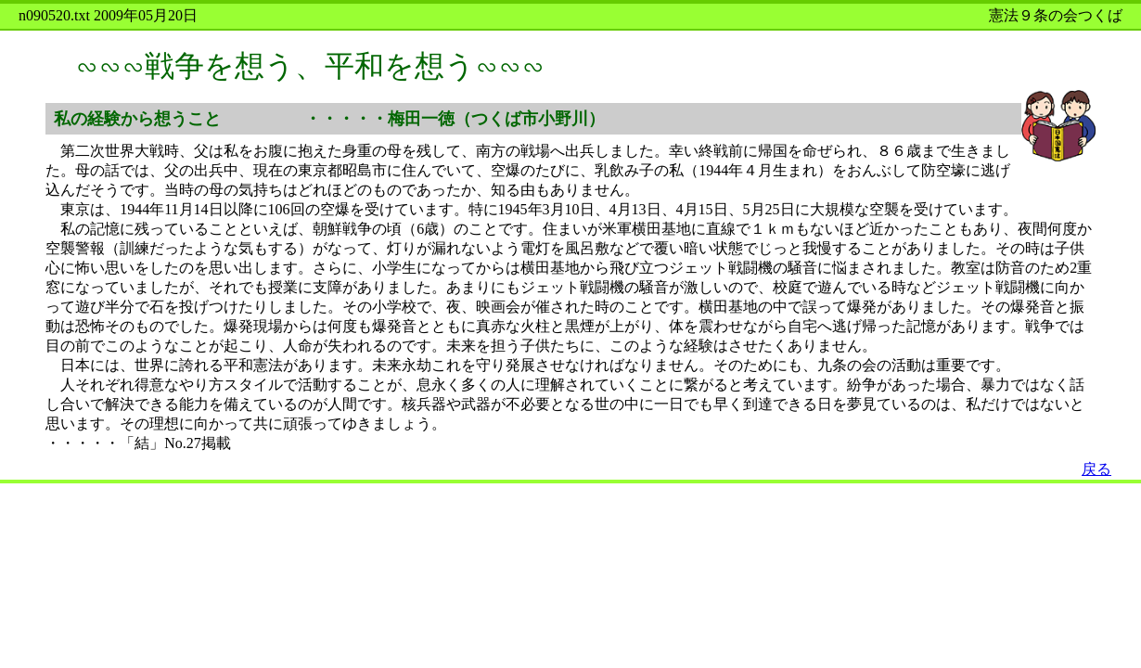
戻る (1096, 469)
